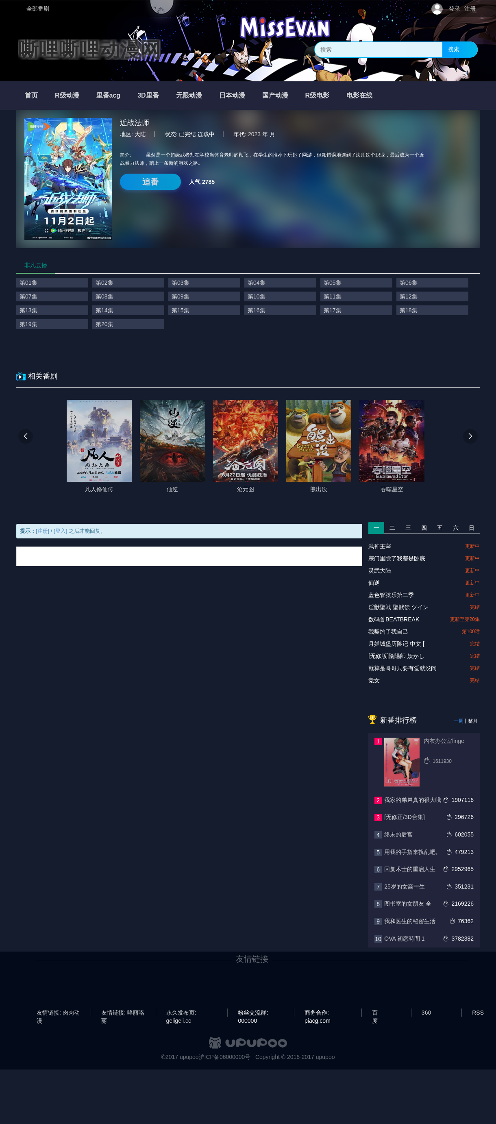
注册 (470, 8)
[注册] (42, 531)
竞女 (374, 680)
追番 (150, 181)
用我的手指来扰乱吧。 (412, 852)
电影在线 (359, 95)
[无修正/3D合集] (404, 817)
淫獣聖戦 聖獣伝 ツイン (398, 607)
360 (426, 1012)
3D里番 (148, 95)
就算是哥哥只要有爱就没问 (402, 668)
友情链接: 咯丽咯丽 (122, 1013)
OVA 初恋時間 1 (404, 938)
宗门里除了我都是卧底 (396, 558)
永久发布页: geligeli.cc (181, 1013)
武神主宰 (379, 546)
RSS (478, 1012)
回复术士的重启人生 (409, 869)
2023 (254, 134)
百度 (375, 1013)
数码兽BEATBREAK (393, 619)
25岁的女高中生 (404, 886)
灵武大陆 (379, 570)
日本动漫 (232, 95)
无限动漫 (189, 95)
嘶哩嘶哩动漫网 (89, 49)
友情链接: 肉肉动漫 (58, 1013)
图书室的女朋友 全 (407, 903)
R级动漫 (67, 95)
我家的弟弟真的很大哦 (412, 800)
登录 (454, 8)
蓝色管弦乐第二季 (391, 595)
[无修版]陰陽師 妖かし (396, 656)
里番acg (108, 95)
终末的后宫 (398, 834)
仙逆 (374, 582)
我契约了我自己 (388, 631)
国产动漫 (275, 95)
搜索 (453, 49)
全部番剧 (37, 8)
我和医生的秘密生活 (409, 921)
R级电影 (317, 95)
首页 (31, 95)
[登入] (60, 531)
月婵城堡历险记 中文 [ (396, 643)
